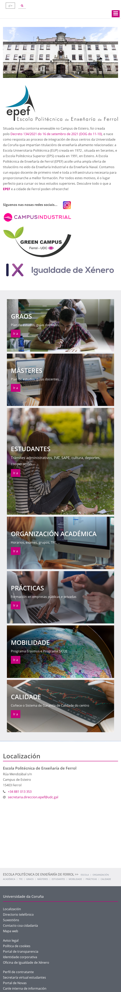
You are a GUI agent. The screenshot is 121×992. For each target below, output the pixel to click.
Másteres (42, 879)
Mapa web (10, 931)
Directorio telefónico (18, 914)
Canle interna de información (24, 988)
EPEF (6, 189)
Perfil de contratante (18, 972)
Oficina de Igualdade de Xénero (26, 962)
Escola (85, 874)
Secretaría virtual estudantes (24, 977)
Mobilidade (75, 879)
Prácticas (91, 879)
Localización (12, 909)
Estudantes (58, 879)
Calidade (106, 879)
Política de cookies (16, 946)
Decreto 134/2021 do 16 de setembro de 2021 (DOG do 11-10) (56, 134)
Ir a (15, 333)
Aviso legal (11, 940)
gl (10, 5)
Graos (30, 879)
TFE (21, 879)
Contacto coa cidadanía (20, 925)
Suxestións (11, 920)
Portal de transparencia (20, 951)
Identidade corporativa (20, 957)
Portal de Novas (15, 983)
